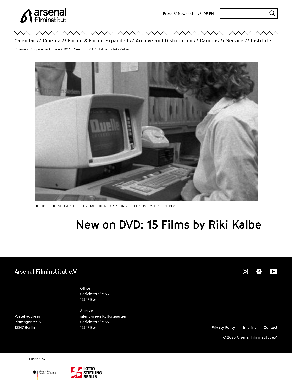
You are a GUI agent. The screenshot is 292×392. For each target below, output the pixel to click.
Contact (270, 327)
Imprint (249, 327)
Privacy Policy (223, 327)
